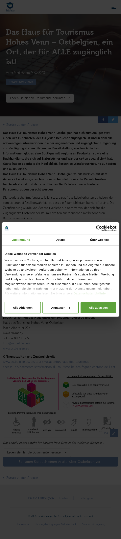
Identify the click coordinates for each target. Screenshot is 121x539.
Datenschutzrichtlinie (90, 293)
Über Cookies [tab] (99, 239)
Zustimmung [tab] (21, 239)
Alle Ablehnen (23, 307)
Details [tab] (60, 239)
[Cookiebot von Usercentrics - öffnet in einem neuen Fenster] (99, 228)
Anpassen (60, 307)
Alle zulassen (98, 307)
